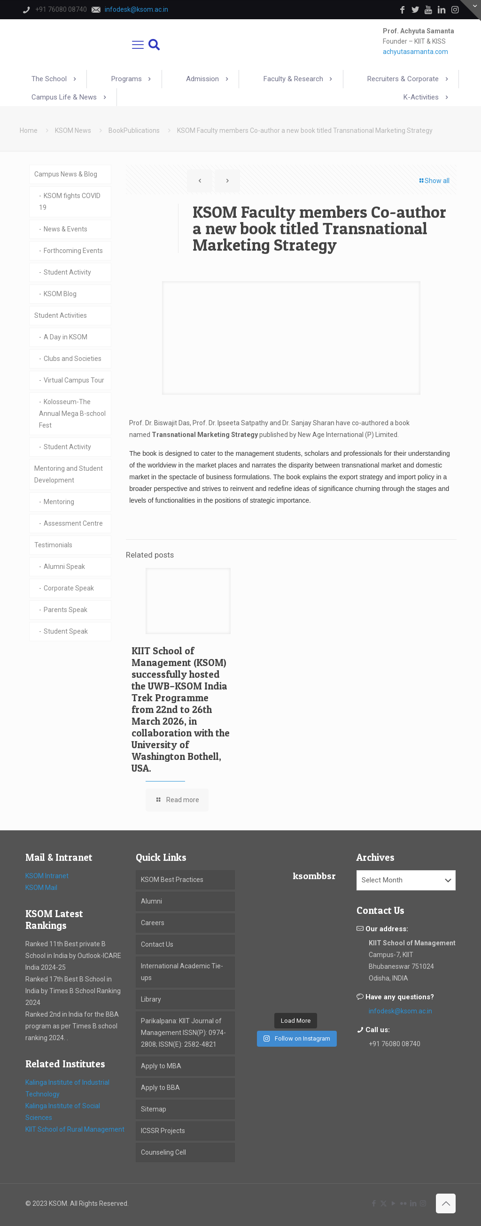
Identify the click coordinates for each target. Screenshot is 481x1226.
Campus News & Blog (65, 174)
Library (151, 999)
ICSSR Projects (163, 1130)
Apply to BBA (160, 1087)
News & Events (65, 229)
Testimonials (53, 545)
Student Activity (67, 272)
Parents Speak (65, 609)
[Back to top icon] (446, 1203)
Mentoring (59, 502)
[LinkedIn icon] (413, 1203)
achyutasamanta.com (415, 51)
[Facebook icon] (373, 1203)
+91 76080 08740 (394, 1044)
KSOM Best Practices (172, 879)
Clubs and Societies (72, 358)
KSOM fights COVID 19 (70, 201)
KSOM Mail (41, 887)
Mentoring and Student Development (68, 474)
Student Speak (66, 631)
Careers (152, 923)
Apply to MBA (161, 1066)
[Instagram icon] (423, 1203)
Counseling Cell (163, 1152)
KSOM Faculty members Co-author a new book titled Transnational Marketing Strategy (305, 130)
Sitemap (153, 1109)
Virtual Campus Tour (74, 380)
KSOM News (73, 130)
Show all (434, 180)
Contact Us (157, 944)
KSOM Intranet (47, 876)
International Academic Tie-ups (182, 971)
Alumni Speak (64, 566)
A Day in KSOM (65, 337)
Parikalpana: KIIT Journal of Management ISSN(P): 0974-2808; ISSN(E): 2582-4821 (183, 1032)
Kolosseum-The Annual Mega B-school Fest (72, 413)
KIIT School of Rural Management (74, 1129)
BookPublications (134, 130)
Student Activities (60, 315)
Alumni (151, 901)
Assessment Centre (73, 523)
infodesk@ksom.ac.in (400, 1011)
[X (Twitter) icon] (383, 1203)
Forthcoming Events (73, 250)
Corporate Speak (69, 588)
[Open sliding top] (470, 10)
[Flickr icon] (403, 1203)
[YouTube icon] (393, 1203)
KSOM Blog (60, 294)
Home (29, 130)
